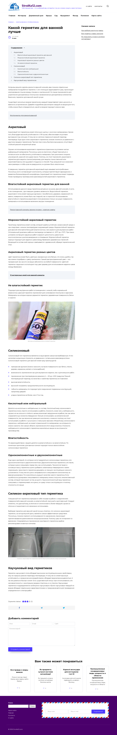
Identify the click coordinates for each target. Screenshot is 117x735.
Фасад (75, 16)
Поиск (10, 703)
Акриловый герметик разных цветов (31, 60)
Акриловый (18, 52)
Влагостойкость (23, 71)
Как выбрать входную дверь (92, 30)
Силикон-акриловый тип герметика (28, 77)
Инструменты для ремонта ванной (23, 115)
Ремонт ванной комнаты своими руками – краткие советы (32, 210)
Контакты (98, 6)
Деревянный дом (36, 16)
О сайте (89, 6)
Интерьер (22, 16)
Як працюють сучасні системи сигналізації (45, 672)
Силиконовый (19, 66)
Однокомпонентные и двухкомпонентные (33, 74)
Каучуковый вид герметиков (25, 80)
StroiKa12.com (31, 5)
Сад (56, 16)
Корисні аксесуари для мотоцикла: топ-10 (71, 672)
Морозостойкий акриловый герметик (31, 58)
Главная (12, 16)
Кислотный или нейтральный (28, 69)
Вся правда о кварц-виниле (92, 34)
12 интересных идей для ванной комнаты (27, 275)
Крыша (49, 16)
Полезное (85, 16)
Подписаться (98, 711)
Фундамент (65, 16)
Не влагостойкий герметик (27, 63)
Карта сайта (96, 16)
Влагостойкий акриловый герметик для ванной (35, 55)
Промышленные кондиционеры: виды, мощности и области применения (97, 673)
